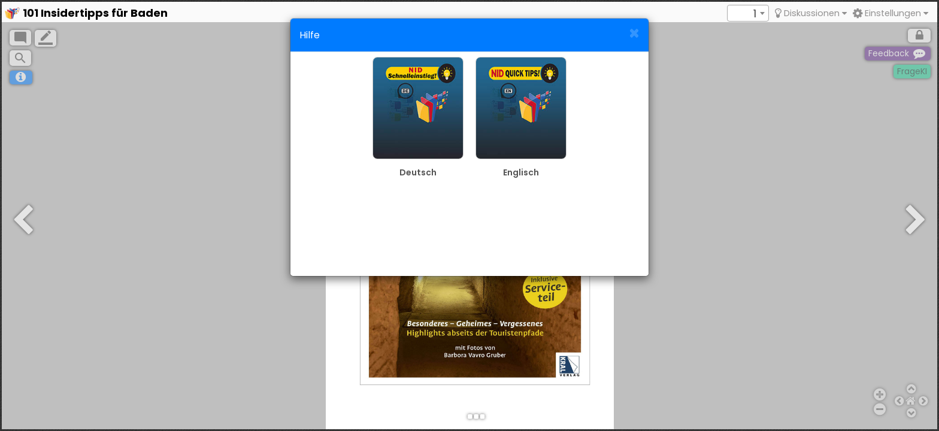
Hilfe (309, 35)
